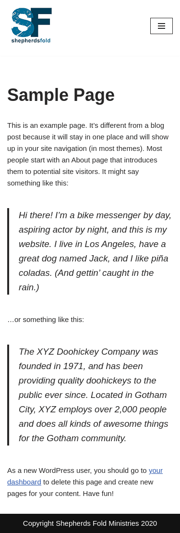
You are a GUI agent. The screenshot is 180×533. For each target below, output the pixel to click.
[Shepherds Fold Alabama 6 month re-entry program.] (31, 26)
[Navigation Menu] (161, 26)
